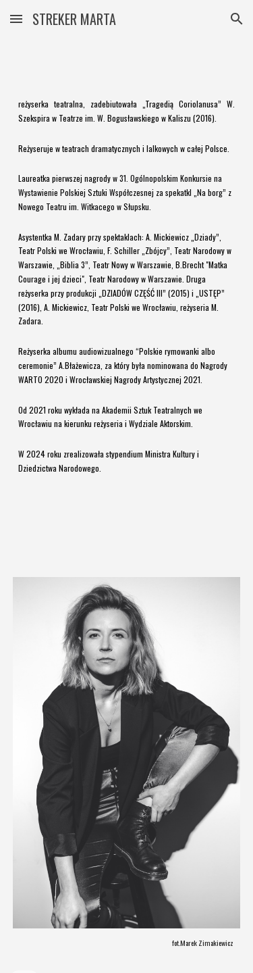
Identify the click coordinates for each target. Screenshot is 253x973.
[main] (127, 299)
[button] (16, 18)
